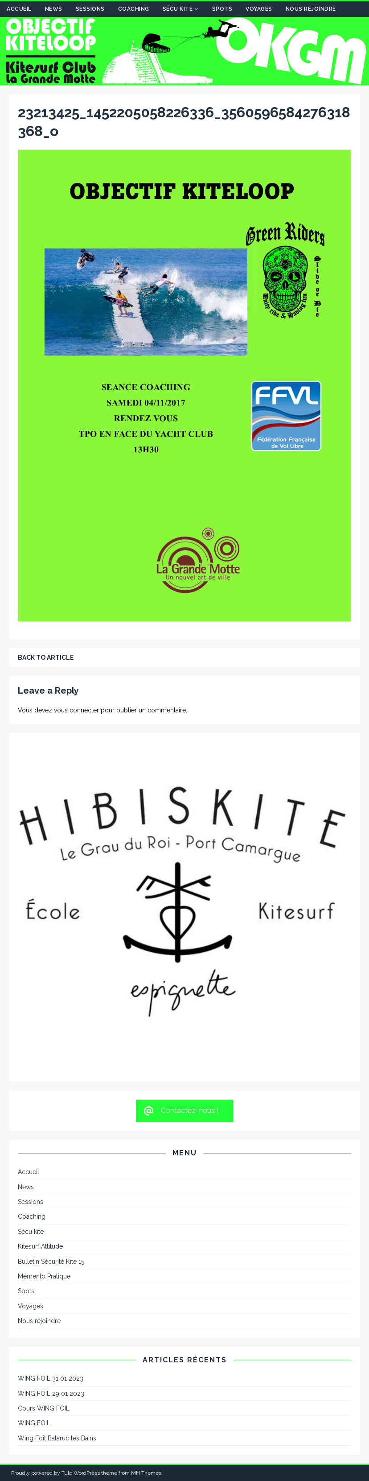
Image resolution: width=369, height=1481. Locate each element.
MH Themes (146, 1473)
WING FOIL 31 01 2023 (50, 1378)
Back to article (46, 657)
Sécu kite (178, 9)
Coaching (133, 9)
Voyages (259, 9)
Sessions (90, 9)
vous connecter (76, 710)
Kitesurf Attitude (40, 1246)
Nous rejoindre (311, 9)
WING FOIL (34, 1423)
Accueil (19, 9)
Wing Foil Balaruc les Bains (57, 1438)
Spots (222, 9)
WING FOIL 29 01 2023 (51, 1393)
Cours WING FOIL (44, 1408)
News (53, 9)
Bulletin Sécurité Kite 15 (51, 1261)
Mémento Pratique (44, 1276)
